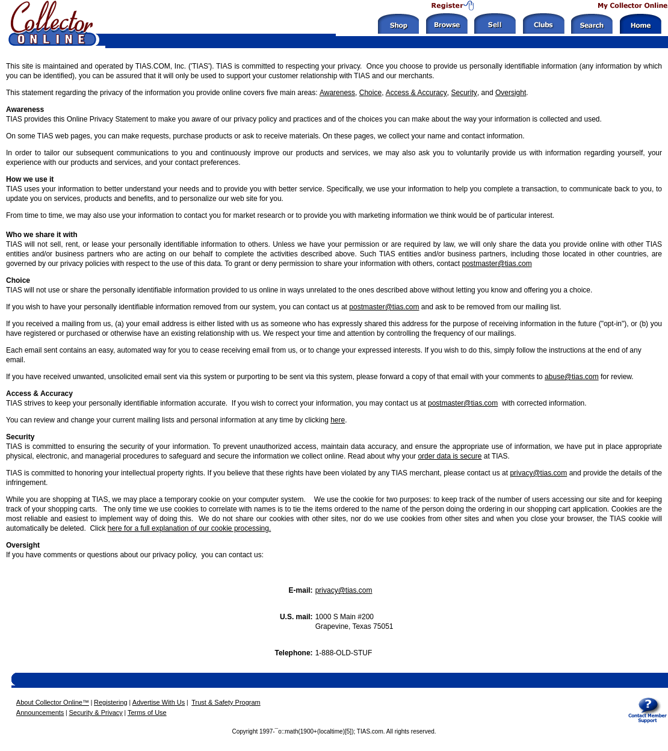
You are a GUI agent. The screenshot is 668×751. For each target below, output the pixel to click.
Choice (370, 92)
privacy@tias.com (538, 473)
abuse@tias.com (572, 376)
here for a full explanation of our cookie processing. (189, 528)
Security (464, 92)
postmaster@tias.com (497, 263)
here (337, 420)
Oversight (510, 92)
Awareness (337, 92)
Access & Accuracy (416, 92)
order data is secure (449, 456)
